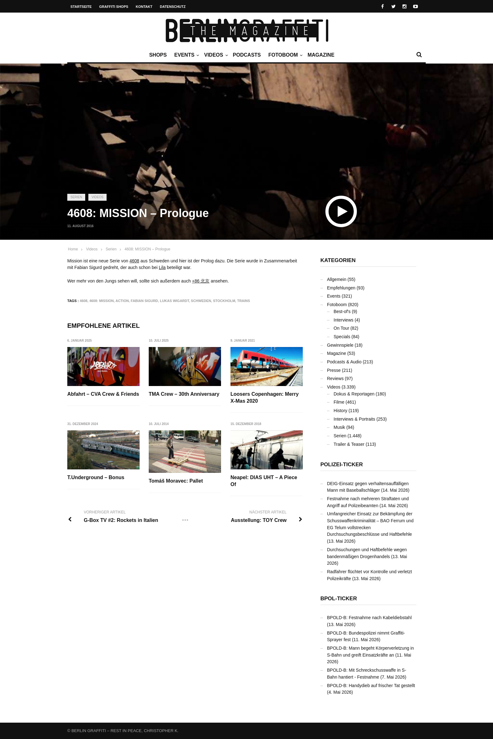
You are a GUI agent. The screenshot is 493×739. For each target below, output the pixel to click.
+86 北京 (201, 280)
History (340, 410)
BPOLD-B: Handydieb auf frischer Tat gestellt (371, 685)
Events (185, 55)
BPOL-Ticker (338, 599)
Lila (162, 267)
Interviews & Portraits (354, 419)
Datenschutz (173, 6)
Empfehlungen (341, 287)
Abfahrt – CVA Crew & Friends (103, 394)
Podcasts (247, 55)
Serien (76, 197)
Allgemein (336, 279)
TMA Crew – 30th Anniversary (184, 394)
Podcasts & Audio (344, 361)
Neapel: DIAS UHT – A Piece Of (263, 481)
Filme (339, 402)
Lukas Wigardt (174, 301)
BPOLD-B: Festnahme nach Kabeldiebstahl (369, 617)
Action (122, 301)
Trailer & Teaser (349, 444)
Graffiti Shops (113, 6)
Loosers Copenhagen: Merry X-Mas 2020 (264, 397)
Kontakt (144, 6)
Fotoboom (284, 55)
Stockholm (224, 301)
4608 (134, 260)
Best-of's (342, 311)
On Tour (341, 328)
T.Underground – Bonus (95, 477)
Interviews (343, 319)
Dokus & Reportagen (354, 393)
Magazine (320, 55)
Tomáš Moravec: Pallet (176, 481)
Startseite (81, 6)
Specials (342, 336)
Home (73, 249)
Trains (243, 301)
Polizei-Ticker (341, 464)
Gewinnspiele (340, 345)
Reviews (335, 378)
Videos (215, 55)
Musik (339, 427)
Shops (158, 55)
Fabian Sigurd (144, 301)
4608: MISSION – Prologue (147, 249)
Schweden (201, 301)
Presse (334, 370)
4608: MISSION (101, 301)
